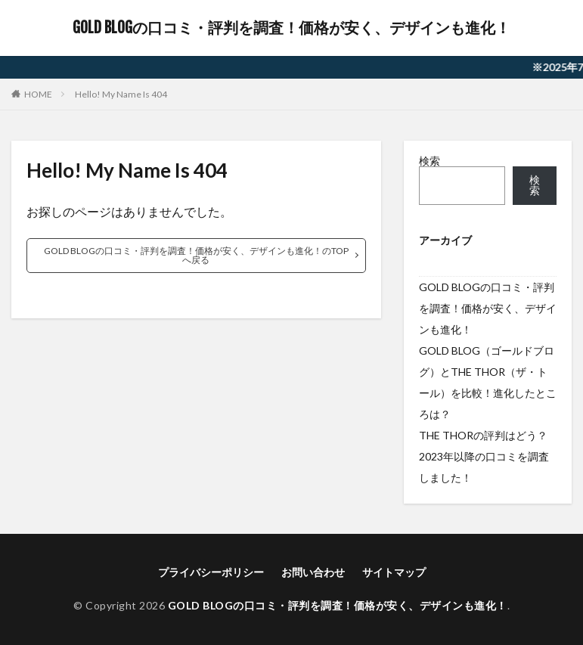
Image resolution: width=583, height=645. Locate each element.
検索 (429, 160)
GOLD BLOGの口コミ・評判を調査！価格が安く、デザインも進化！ (291, 28)
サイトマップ (394, 572)
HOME (38, 94)
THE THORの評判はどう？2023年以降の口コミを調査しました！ (484, 456)
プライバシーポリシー (211, 572)
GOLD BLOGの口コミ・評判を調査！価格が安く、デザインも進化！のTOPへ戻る (196, 255)
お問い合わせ (313, 572)
